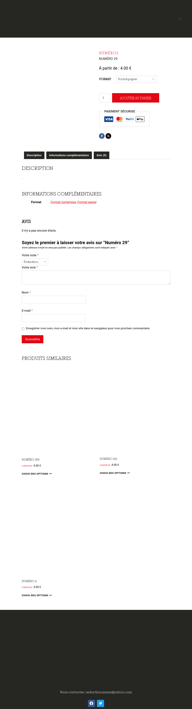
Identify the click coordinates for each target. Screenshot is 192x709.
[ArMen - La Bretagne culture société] (96, 17)
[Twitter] (100, 703)
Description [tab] (34, 155)
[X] (108, 136)
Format (105, 79)
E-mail (27, 310)
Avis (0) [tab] (101, 155)
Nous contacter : (73, 692)
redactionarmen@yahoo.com (109, 692)
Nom (26, 292)
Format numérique (63, 202)
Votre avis (30, 267)
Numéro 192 (108, 459)
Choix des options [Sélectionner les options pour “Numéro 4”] (37, 595)
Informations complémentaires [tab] (69, 155)
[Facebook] (102, 136)
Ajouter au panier (135, 98)
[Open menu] (179, 19)
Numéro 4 (29, 581)
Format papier (87, 202)
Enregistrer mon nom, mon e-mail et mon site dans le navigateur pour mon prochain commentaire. (88, 328)
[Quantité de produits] (105, 98)
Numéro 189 (30, 459)
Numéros (109, 53)
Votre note (30, 255)
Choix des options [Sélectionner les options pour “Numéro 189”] (37, 473)
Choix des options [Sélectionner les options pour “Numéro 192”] (115, 472)
